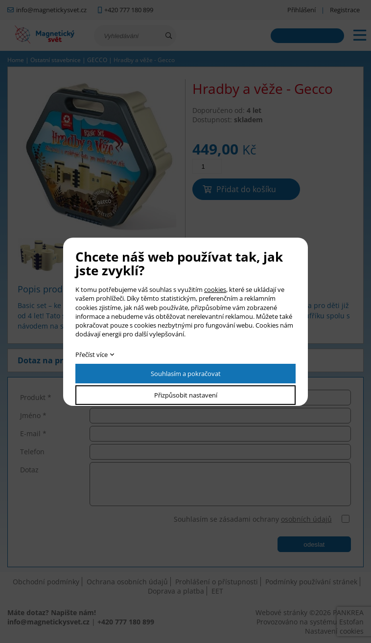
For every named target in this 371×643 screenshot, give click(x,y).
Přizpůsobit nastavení (185, 395)
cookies (215, 289)
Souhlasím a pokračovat (186, 373)
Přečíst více (91, 354)
